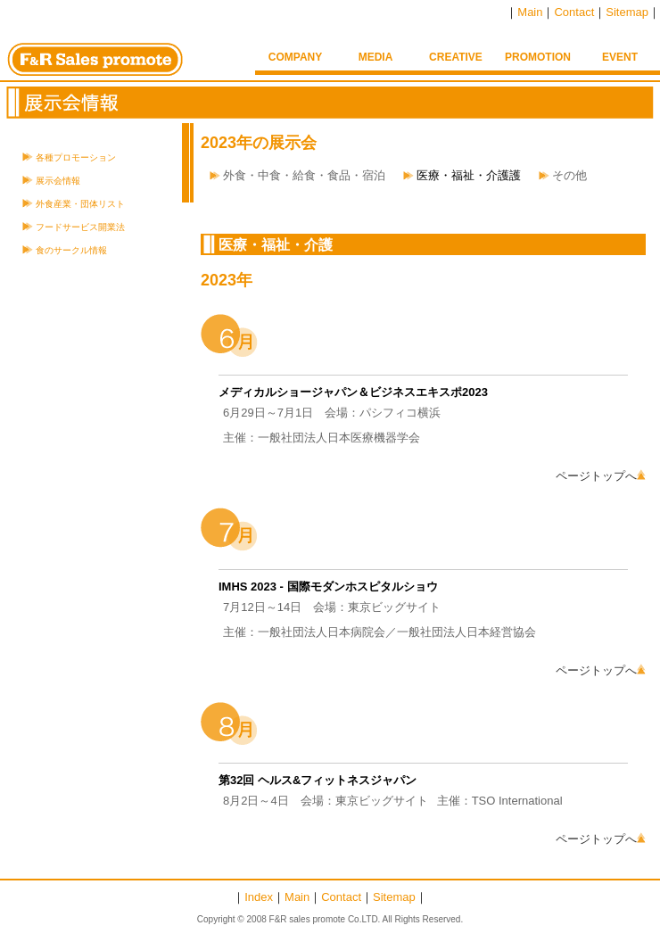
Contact (574, 12)
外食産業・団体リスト (80, 204)
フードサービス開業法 (80, 227)
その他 (569, 175)
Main (529, 12)
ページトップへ (601, 476)
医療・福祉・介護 (276, 244)
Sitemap (627, 12)
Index (258, 897)
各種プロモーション (76, 157)
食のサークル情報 (71, 250)
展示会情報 (58, 181)
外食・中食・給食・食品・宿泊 (304, 175)
